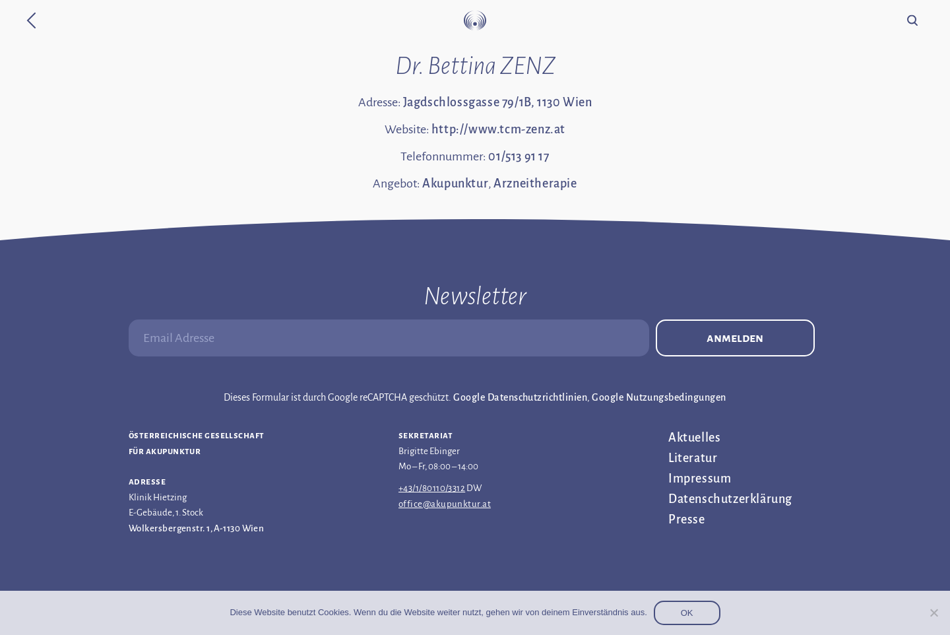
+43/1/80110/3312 (431, 488)
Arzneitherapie (535, 183)
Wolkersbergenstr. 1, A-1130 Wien (196, 528)
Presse (686, 519)
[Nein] (933, 612)
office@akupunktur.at (444, 504)
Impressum (699, 478)
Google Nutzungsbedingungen (659, 397)
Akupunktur (455, 183)
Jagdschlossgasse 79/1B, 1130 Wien (497, 102)
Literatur (692, 458)
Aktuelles (694, 437)
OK (687, 613)
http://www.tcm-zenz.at (498, 129)
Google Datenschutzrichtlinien (520, 397)
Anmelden (735, 338)
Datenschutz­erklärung (730, 499)
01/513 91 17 (518, 156)
